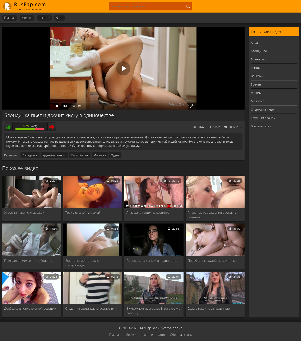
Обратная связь (181, 335)
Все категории (261, 126)
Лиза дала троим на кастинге (147, 212)
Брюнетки (258, 59)
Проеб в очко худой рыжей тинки (212, 260)
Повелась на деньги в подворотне (151, 260)
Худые (115, 155)
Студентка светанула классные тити (91, 308)
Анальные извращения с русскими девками (213, 214)
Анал (254, 43)
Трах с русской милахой (82, 212)
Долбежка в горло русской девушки (30, 308)
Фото (59, 18)
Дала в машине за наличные (209, 308)
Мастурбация (79, 155)
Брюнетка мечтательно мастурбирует (82, 262)
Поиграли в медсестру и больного (29, 260)
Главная (9, 18)
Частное (44, 18)
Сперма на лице (262, 109)
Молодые (100, 155)
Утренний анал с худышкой (24, 212)
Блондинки (30, 155)
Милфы (256, 93)
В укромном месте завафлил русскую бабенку (153, 310)
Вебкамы (257, 76)
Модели (27, 18)
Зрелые (256, 84)
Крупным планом (54, 155)
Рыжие (255, 68)
